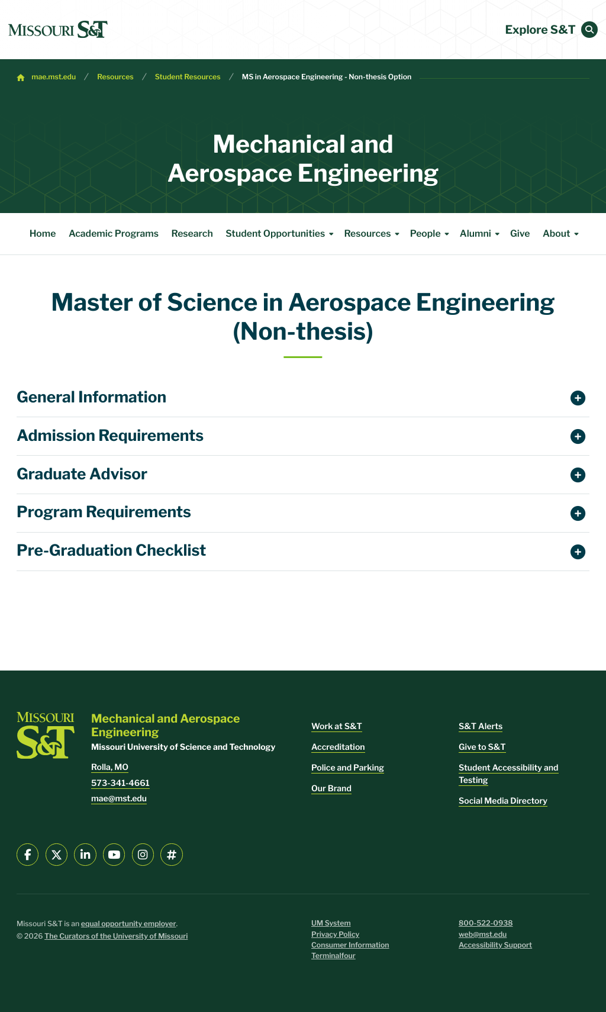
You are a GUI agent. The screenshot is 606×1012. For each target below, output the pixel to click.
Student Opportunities (281, 233)
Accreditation (338, 747)
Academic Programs (114, 233)
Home (43, 233)
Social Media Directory (503, 801)
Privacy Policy (335, 934)
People (431, 233)
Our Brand (331, 789)
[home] (58, 29)
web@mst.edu (483, 934)
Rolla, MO (109, 767)
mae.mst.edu (53, 77)
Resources (115, 77)
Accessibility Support (495, 945)
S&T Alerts (480, 726)
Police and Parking (347, 768)
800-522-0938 (486, 923)
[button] (589, 29)
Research (191, 233)
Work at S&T (336, 726)
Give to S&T (482, 747)
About (563, 233)
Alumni (482, 233)
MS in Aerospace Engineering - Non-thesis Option (327, 77)
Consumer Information (350, 945)
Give (520, 233)
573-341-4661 (120, 783)
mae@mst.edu (119, 799)
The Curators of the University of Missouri (116, 936)
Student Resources (188, 77)
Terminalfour (333, 956)
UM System (331, 923)
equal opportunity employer (128, 924)
